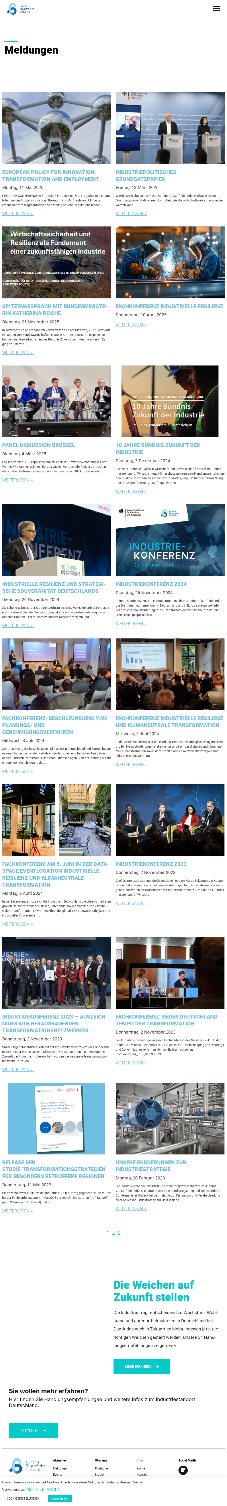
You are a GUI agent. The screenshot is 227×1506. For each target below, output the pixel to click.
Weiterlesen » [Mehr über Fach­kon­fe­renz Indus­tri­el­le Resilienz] (132, 325)
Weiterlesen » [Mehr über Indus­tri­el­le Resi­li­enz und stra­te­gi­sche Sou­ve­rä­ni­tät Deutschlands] (18, 625)
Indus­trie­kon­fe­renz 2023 (152, 863)
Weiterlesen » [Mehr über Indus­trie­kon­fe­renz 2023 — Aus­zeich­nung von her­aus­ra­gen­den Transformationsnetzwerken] (18, 1070)
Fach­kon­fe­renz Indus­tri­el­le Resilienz (170, 306)
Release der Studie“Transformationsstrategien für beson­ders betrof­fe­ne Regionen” (55, 1169)
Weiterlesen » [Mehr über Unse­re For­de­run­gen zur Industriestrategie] (132, 1209)
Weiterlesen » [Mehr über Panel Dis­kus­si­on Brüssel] (18, 480)
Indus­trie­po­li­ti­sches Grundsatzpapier (146, 175)
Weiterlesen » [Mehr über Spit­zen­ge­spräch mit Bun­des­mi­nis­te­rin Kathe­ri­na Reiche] (18, 353)
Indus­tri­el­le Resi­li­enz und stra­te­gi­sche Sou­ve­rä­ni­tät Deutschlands (54, 587)
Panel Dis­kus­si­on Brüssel (39, 445)
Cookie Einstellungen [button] (23, 1500)
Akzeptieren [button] (58, 1500)
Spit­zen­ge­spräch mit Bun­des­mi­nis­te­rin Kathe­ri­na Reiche (55, 310)
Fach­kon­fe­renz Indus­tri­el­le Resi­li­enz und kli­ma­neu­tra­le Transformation (169, 722)
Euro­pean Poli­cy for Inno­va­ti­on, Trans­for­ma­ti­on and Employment (51, 175)
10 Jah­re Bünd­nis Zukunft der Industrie (158, 448)
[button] (217, 8)
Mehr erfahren (43, 1492)
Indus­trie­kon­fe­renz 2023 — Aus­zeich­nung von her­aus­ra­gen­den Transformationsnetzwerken (55, 1023)
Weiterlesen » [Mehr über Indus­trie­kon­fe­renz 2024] (132, 623)
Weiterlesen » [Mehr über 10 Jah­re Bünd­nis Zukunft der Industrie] (132, 491)
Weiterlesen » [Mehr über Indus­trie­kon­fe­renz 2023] (132, 903)
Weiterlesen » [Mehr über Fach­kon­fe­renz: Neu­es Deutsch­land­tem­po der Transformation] (132, 1063)
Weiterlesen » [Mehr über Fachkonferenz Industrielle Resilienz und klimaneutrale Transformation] (132, 764)
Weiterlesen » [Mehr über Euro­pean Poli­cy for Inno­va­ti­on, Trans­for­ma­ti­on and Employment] (18, 214)
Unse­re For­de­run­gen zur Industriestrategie (151, 1166)
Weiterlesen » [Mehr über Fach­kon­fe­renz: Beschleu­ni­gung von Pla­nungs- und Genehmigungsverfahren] (18, 771)
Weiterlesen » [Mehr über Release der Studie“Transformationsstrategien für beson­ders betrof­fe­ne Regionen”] (18, 1211)
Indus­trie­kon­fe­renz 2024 (152, 584)
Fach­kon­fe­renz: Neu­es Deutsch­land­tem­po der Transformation (168, 1020)
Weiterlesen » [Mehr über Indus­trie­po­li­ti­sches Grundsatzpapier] (132, 214)
